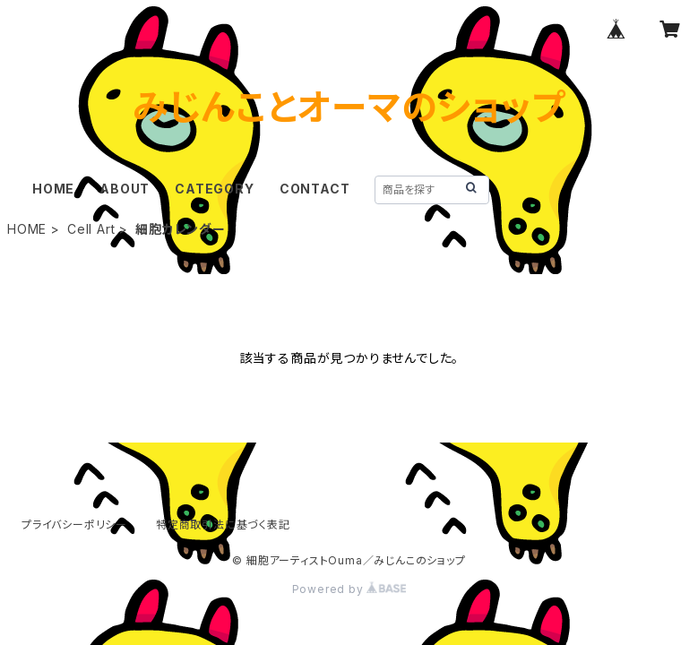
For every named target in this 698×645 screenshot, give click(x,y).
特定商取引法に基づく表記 (223, 524)
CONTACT (315, 188)
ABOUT (124, 188)
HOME (53, 188)
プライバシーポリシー (74, 524)
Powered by (349, 589)
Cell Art (91, 228)
